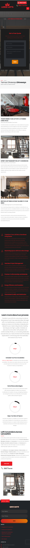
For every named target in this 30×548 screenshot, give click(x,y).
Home (2, 80)
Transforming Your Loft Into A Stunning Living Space (13, 120)
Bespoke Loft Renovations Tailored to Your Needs (14, 202)
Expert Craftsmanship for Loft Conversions (14, 161)
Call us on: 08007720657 (7, 360)
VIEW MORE (6, 463)
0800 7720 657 (8, 468)
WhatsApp (22, 2)
